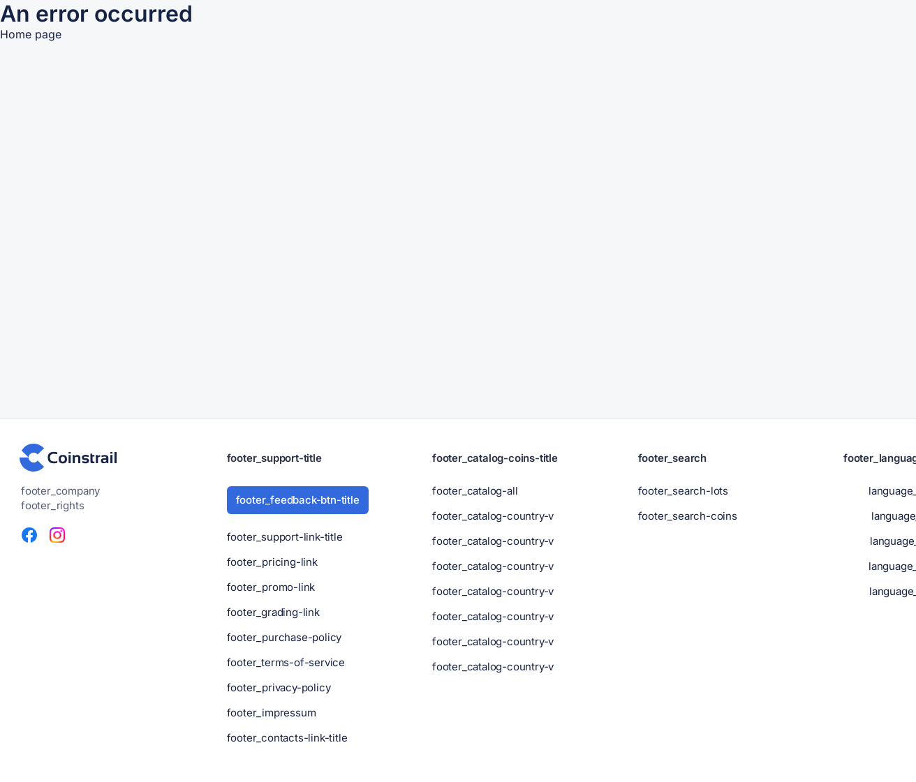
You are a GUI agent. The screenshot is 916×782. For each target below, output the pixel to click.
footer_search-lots (683, 490)
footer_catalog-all (474, 490)
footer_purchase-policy (284, 637)
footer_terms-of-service (286, 662)
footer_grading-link (273, 612)
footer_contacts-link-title (287, 737)
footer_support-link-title (285, 536)
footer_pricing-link (272, 562)
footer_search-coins (687, 515)
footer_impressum (271, 712)
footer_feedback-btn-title (298, 499)
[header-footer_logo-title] (68, 457)
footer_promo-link (271, 587)
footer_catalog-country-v (493, 515)
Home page (30, 34)
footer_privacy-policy (279, 687)
